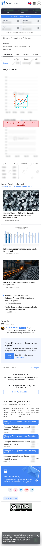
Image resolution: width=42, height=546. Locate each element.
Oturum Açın (19, 357)
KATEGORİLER (11, 498)
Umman (6, 63)
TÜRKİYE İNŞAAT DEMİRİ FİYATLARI (21, 16)
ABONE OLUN (9, 356)
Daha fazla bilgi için (9, 541)
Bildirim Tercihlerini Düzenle (21, 392)
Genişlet (35, 368)
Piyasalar (6, 38)
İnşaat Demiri (17, 38)
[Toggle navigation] (39, 3)
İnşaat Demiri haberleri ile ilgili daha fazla (16, 186)
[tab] (6, 412)
